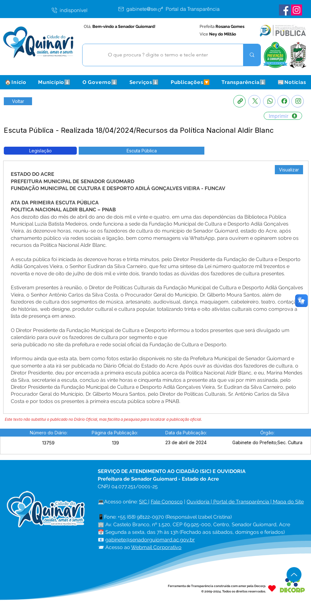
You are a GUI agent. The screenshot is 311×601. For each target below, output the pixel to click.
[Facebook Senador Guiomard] (284, 10)
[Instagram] (297, 101)
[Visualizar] (289, 169)
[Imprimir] (283, 116)
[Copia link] (239, 101)
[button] (54, 82)
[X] (254, 101)
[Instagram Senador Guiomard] (296, 10)
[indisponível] (84, 10)
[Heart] (272, 588)
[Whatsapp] (269, 101)
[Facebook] (283, 101)
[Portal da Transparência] (193, 9)
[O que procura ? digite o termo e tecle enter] (158, 55)
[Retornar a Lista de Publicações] (18, 101)
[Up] (294, 574)
